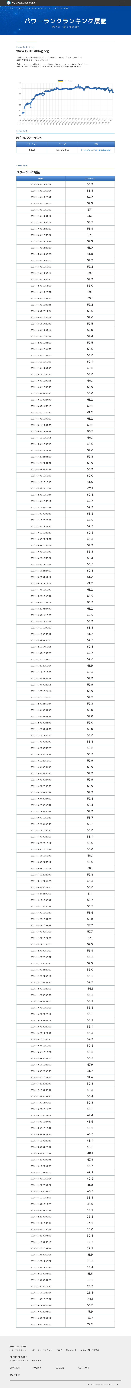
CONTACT (83, 1367)
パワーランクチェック (19, 1350)
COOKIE (59, 1367)
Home (9, 8)
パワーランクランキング (35, 8)
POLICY (37, 1367)
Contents (19, 8)
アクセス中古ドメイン (19, 1360)
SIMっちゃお (71, 1350)
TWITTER (15, 1374)
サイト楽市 (36, 1360)
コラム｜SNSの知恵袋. (90, 1350)
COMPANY (15, 1367)
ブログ (59, 1350)
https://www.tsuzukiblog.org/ (96, 149)
